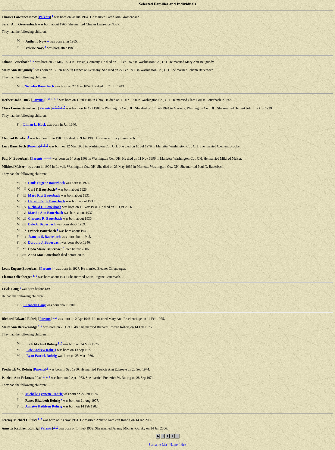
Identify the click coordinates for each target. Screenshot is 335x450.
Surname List (158, 444)
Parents (44, 17)
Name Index (177, 444)
